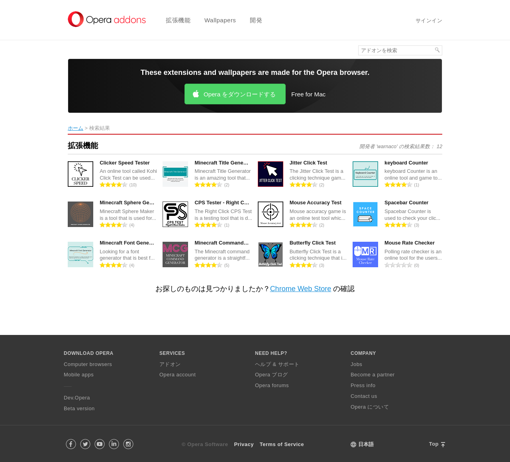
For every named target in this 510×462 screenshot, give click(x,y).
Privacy (243, 444)
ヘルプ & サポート (277, 364)
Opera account (177, 375)
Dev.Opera (77, 398)
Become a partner (373, 375)
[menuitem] (173, 20)
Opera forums (272, 385)
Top (434, 444)
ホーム (75, 128)
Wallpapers (220, 20)
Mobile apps (79, 375)
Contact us (364, 396)
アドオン (170, 364)
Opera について (370, 407)
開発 (256, 20)
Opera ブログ (271, 375)
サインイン (429, 20)
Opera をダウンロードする (240, 94)
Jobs (356, 364)
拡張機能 (178, 20)
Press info (363, 385)
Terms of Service (282, 444)
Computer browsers (88, 364)
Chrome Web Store (301, 289)
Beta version (79, 408)
